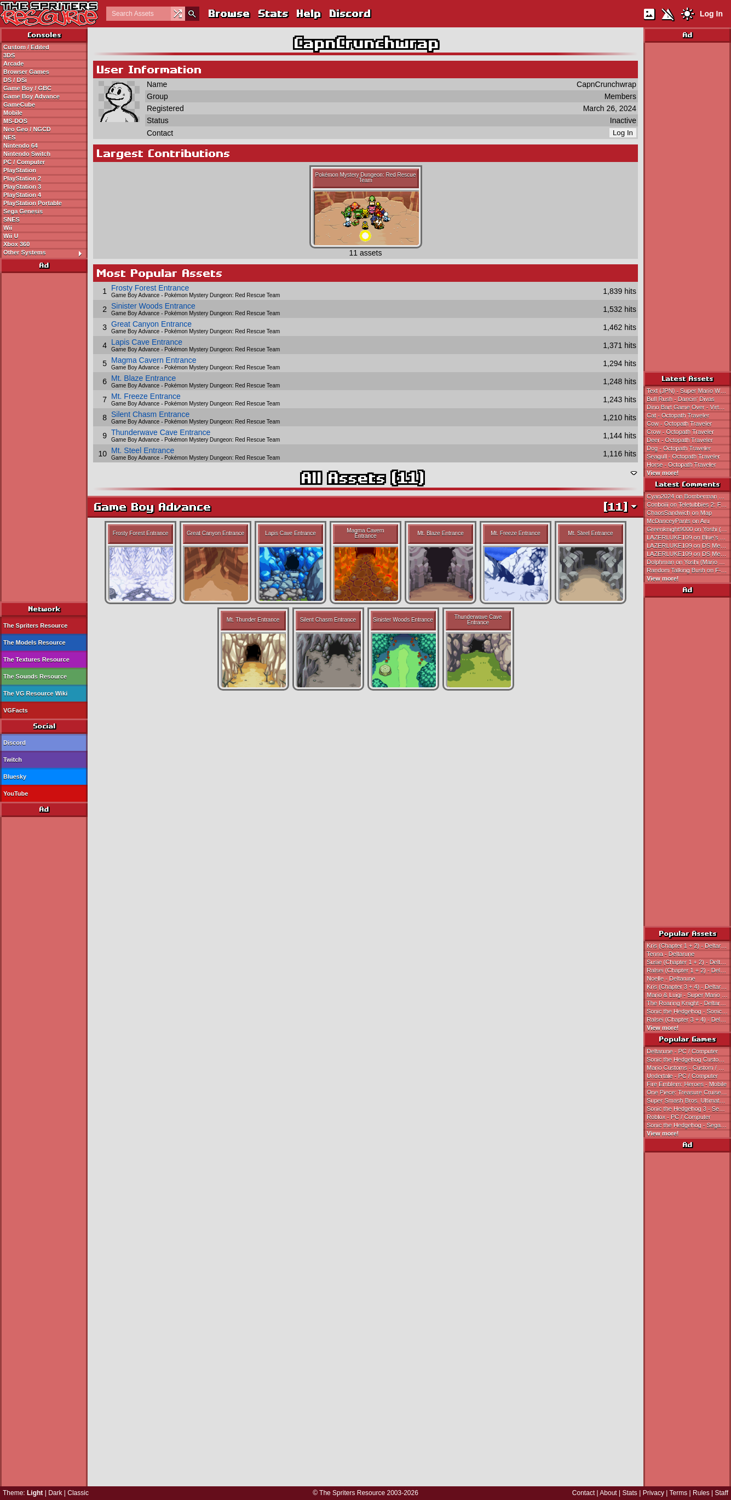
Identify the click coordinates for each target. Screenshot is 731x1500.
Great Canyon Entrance (151, 324)
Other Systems (45, 253)
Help (308, 13)
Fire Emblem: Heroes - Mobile (687, 1084)
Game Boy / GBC (27, 88)
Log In (711, 13)
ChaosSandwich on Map (679, 512)
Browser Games (26, 71)
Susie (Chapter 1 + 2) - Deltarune (689, 962)
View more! (663, 473)
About (608, 1493)
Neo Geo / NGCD (27, 129)
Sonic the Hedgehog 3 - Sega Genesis (689, 1108)
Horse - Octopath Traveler (681, 464)
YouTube (15, 793)
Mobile (12, 112)
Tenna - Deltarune (670, 954)
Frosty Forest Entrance (150, 287)
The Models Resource (34, 642)
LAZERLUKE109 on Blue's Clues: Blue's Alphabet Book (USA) (689, 537)
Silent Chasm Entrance (150, 414)
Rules (701, 1493)
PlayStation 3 (22, 186)
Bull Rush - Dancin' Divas (681, 399)
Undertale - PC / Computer (682, 1076)
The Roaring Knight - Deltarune (688, 1003)
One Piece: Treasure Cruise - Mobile (689, 1092)
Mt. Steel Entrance (142, 450)
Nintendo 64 (20, 145)
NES (9, 137)
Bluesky (14, 776)
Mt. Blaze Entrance (143, 378)
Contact (583, 1493)
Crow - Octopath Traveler (680, 431)
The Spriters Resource (35, 625)
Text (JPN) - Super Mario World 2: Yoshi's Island (689, 390)
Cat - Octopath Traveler (678, 415)
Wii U (10, 236)
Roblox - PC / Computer (679, 1117)
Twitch (12, 759)
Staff (721, 1493)
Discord (349, 13)
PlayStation (19, 170)
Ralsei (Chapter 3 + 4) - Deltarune (689, 1019)
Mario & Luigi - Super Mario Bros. (689, 995)
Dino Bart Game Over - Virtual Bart (689, 407)
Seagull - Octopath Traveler (683, 456)
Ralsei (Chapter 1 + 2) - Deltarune (689, 970)
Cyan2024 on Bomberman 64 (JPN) (689, 496)
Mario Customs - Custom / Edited (689, 1067)
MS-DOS (15, 121)
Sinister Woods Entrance (153, 306)
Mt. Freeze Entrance (146, 396)
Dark (55, 1493)
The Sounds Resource (35, 676)
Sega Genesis (23, 211)
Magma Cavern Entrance (154, 360)
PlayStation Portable (32, 203)
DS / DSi (15, 80)
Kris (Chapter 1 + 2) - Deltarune (689, 945)
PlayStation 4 (22, 195)
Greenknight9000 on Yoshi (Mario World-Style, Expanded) (689, 529)
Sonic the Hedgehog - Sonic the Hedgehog (689, 1011)
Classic (78, 1493)
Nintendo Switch (26, 153)
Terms (679, 1493)
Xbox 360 (16, 244)
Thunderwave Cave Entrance (160, 432)
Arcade (13, 63)
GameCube (19, 104)
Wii (7, 227)
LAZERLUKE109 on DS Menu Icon (689, 545)
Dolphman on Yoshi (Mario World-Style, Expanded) (689, 562)
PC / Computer (24, 162)
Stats (272, 13)
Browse (228, 13)
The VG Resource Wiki (35, 693)
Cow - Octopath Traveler (679, 423)
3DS (9, 55)
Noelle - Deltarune (671, 978)
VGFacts (15, 710)
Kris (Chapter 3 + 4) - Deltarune (689, 986)
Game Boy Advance (31, 96)
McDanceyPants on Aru (678, 521)
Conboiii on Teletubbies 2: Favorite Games (689, 504)
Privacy (653, 1493)
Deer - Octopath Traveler (680, 440)
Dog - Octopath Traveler (679, 448)
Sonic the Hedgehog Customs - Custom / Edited (689, 1059)
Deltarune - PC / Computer (682, 1051)
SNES (11, 219)
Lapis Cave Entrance (146, 342)
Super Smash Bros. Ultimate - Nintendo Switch (689, 1100)
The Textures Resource (36, 659)
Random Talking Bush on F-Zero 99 (689, 570)
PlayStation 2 (22, 178)
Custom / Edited (26, 47)
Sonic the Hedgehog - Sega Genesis (689, 1125)
